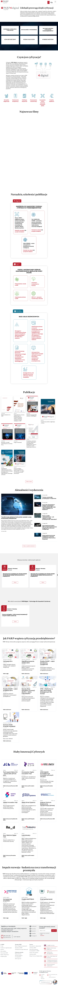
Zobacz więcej (29, 481)
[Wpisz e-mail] (45, 930)
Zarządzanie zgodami (52, 961)
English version (51, 945)
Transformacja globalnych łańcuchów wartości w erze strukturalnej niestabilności (16, 517)
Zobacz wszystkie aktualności (29, 546)
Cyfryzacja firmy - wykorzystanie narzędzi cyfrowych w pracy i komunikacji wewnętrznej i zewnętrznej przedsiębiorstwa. (37, 357)
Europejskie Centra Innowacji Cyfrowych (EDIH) (42, 102)
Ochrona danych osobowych (51, 965)
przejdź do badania (19, 232)
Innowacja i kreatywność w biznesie (35, 284)
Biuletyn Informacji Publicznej (51, 949)
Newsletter (42, 935)
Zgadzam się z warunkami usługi (44, 934)
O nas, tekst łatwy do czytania (52, 957)
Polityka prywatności (52, 960)
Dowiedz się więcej (19, 230)
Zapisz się (54, 930)
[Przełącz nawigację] (55, 2)
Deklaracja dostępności (50, 953)
